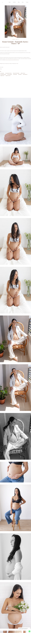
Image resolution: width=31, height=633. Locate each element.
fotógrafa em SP (2, 75)
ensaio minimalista (9, 74)
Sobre (23, 2)
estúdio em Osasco (23, 73)
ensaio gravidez (15, 74)
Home (10, 2)
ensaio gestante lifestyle (3, 74)
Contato (27, 2)
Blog (18, 2)
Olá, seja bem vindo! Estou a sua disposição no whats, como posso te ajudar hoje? (23, 628)
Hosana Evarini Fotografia (16, 73)
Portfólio (14, 2)
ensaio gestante (2, 73)
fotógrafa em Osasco (8, 75)
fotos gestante (20, 74)
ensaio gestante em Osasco (8, 73)
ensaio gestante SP (25, 74)
